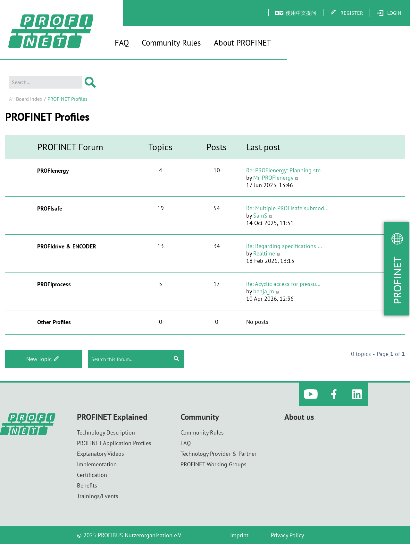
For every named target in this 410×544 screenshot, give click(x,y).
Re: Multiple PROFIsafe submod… (287, 208)
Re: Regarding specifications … (284, 246)
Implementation (97, 464)
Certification (92, 475)
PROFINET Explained (112, 417)
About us (299, 417)
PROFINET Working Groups (213, 464)
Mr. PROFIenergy (273, 177)
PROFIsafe (49, 208)
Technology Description (106, 432)
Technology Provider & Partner (218, 453)
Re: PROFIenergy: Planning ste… (285, 170)
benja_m (263, 291)
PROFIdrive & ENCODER (66, 246)
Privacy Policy (287, 535)
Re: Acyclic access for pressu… (283, 284)
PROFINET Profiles (47, 116)
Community (199, 417)
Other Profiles (54, 322)
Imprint (239, 535)
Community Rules (171, 43)
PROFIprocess (54, 284)
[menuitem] (389, 13)
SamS (260, 215)
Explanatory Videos (100, 453)
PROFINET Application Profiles (114, 443)
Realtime (264, 253)
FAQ (122, 43)
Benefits (87, 485)
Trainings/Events (97, 496)
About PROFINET (242, 43)
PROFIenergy (53, 170)
